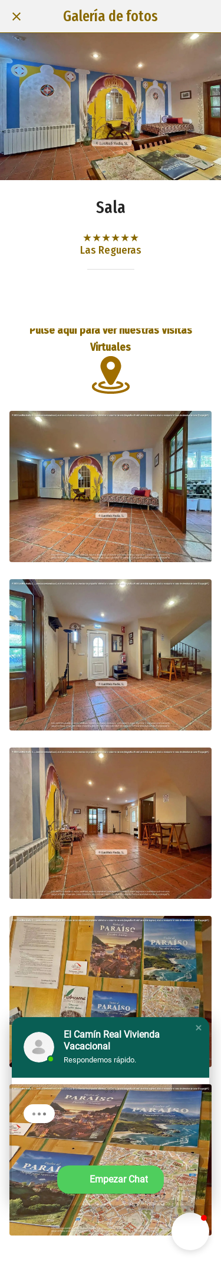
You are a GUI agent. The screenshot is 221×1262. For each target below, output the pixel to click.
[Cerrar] (16, 16)
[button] (198, 1028)
